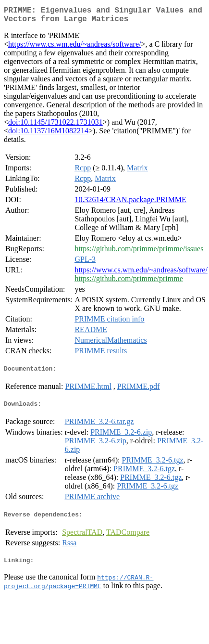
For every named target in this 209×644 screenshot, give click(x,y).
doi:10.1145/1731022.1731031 (55, 126)
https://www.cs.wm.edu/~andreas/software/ (74, 48)
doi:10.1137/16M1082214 (48, 134)
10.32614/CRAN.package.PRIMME (130, 203)
